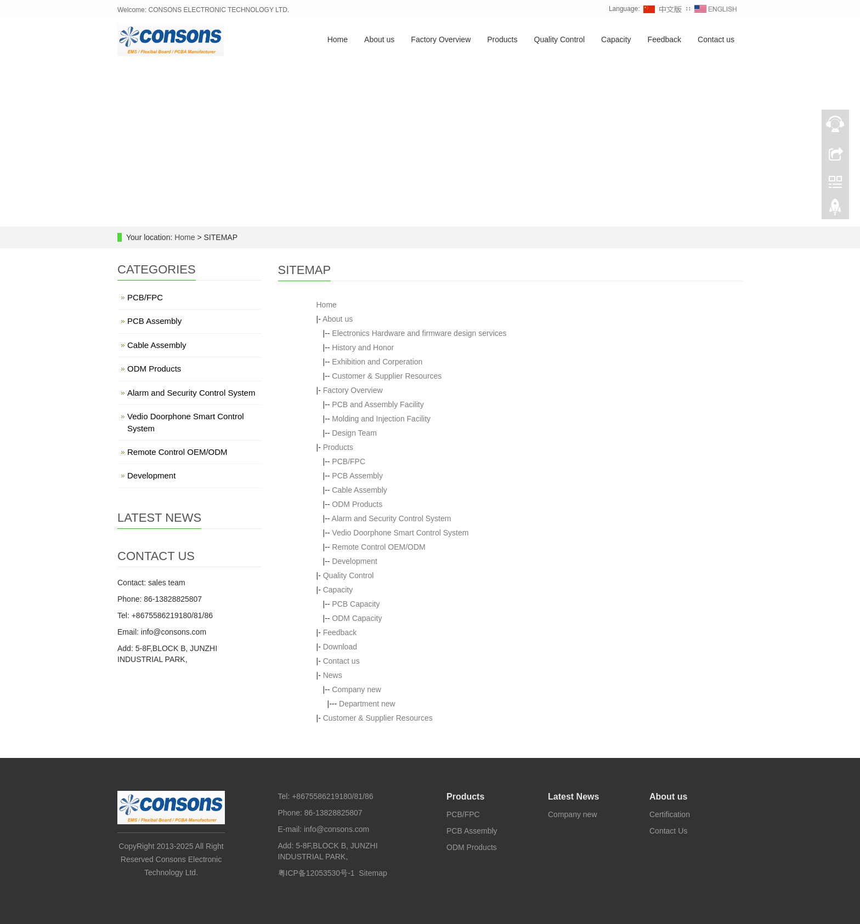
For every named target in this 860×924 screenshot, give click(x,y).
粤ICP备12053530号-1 (316, 873)
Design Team (354, 433)
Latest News (573, 796)
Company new (356, 689)
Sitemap (373, 873)
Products (502, 40)
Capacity (616, 40)
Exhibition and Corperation (377, 361)
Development (354, 561)
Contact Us (668, 830)
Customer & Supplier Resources (387, 376)
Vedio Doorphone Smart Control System (400, 532)
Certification (669, 814)
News (332, 675)
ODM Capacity (357, 618)
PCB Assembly (357, 475)
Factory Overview (441, 40)
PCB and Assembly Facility (377, 404)
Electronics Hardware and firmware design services (419, 333)
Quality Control (559, 40)
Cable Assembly (359, 490)
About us (379, 40)
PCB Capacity (356, 604)
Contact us (716, 40)
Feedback (664, 40)
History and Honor (363, 347)
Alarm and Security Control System (391, 518)
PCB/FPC (348, 461)
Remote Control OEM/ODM (378, 547)
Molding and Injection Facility (381, 418)
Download (340, 646)
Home (337, 40)
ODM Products (357, 504)
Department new (367, 703)
